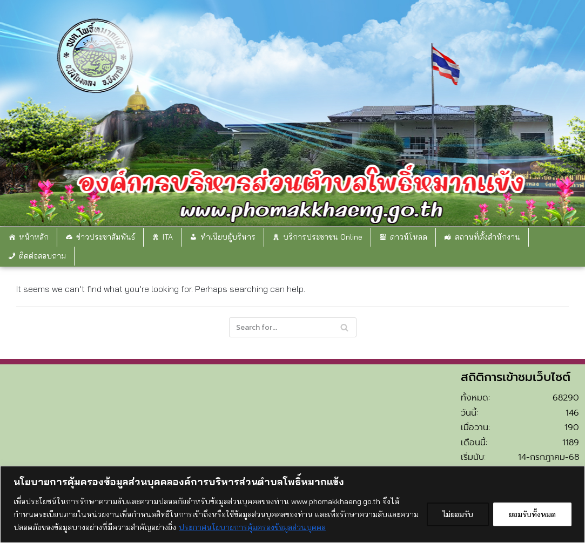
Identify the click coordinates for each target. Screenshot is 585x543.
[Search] (293, 327)
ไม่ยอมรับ (457, 514)
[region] (292, 504)
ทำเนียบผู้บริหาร (227, 237)
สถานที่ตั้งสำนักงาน (487, 237)
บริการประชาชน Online (322, 237)
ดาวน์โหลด (408, 237)
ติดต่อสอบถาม (42, 256)
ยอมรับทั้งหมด (532, 514)
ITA (168, 237)
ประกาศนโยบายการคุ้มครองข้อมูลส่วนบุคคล (252, 527)
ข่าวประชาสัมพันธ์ (105, 237)
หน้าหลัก (34, 237)
